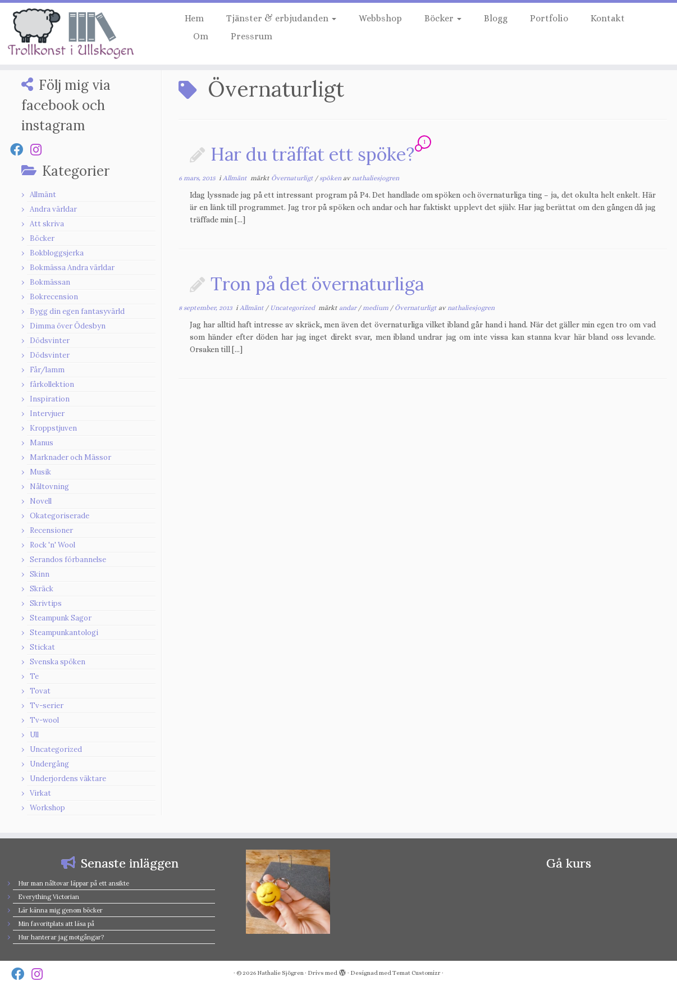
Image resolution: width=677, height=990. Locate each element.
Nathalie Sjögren (280, 973)
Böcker (442, 18)
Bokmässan (50, 282)
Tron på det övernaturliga (317, 283)
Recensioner (51, 530)
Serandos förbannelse (68, 559)
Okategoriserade (59, 516)
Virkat (40, 793)
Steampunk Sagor (61, 618)
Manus (41, 443)
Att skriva (47, 224)
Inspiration (50, 399)
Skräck (41, 589)
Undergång (49, 764)
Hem (194, 18)
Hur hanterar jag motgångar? (61, 937)
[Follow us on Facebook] (20, 149)
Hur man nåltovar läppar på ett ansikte (73, 883)
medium (376, 308)
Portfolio (549, 18)
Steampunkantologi (64, 632)
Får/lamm (47, 370)
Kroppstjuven (53, 428)
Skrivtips (46, 603)
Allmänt (43, 194)
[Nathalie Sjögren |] (78, 33)
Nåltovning (49, 486)
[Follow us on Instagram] (39, 149)
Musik (40, 472)
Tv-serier (46, 705)
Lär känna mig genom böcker (60, 910)
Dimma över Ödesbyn (68, 326)
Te (34, 676)
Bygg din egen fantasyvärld (77, 311)
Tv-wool (44, 720)
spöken (331, 178)
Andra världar (53, 209)
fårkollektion (52, 384)
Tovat (40, 691)
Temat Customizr (416, 973)
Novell (41, 501)
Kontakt (608, 18)
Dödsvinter (50, 340)
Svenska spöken (57, 662)
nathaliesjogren (375, 178)
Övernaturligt (293, 178)
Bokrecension (54, 297)
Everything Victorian (48, 897)
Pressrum (251, 36)
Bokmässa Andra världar (72, 267)
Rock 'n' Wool (52, 545)
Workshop (47, 808)
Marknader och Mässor (70, 457)
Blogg (495, 18)
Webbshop (380, 18)
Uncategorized (56, 749)
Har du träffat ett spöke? (312, 154)
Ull (34, 735)
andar (348, 308)
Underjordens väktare (68, 778)
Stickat (42, 647)
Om (200, 36)
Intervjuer (47, 413)
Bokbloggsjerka (57, 253)
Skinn (39, 574)
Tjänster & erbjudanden (281, 18)
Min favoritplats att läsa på (56, 924)
